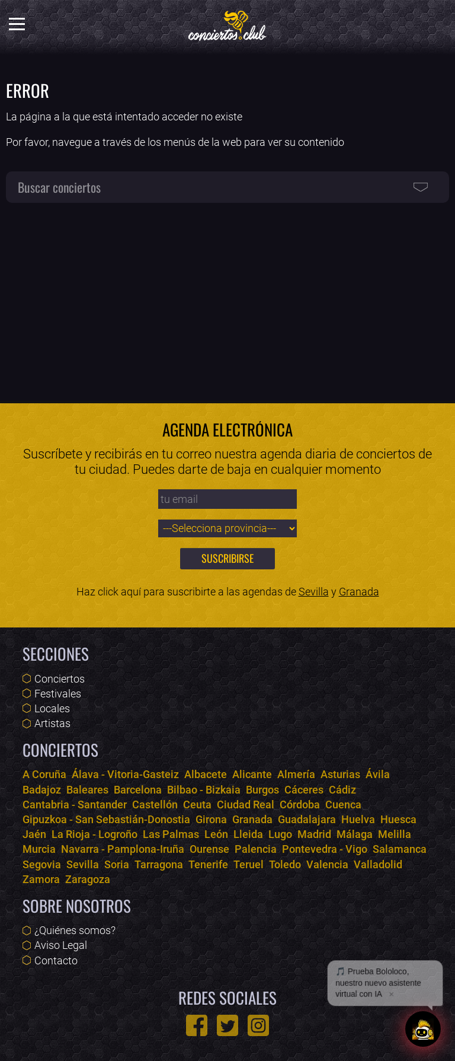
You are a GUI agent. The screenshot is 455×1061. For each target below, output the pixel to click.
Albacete (205, 774)
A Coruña (44, 774)
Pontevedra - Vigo (324, 849)
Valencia (327, 864)
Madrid (314, 834)
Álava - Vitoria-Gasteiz (125, 774)
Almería (296, 774)
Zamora (41, 879)
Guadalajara (307, 819)
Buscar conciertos (59, 186)
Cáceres (303, 789)
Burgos (262, 789)
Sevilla (314, 591)
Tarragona (158, 864)
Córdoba (300, 804)
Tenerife (208, 864)
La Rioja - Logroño (94, 834)
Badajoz (42, 789)
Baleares (87, 789)
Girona (211, 819)
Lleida (248, 834)
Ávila (378, 774)
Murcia (39, 849)
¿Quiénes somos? (75, 930)
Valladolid (378, 864)
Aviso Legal (60, 945)
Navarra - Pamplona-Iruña (122, 849)
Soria (116, 864)
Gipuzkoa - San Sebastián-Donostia (106, 819)
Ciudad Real (245, 804)
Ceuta (197, 804)
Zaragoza (87, 879)
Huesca (398, 819)
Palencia (256, 849)
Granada (359, 591)
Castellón (155, 804)
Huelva (358, 819)
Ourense (209, 849)
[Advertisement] (227, 297)
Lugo (280, 834)
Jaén (34, 834)
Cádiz (342, 789)
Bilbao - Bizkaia (204, 789)
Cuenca (343, 804)
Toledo (285, 864)
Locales (52, 708)
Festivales (57, 693)
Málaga (355, 834)
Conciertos (59, 679)
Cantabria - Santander (75, 804)
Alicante (252, 774)
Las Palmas (171, 834)
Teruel (248, 864)
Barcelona (138, 789)
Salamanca (400, 849)
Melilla (394, 834)
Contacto (56, 960)
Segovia (42, 864)
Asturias (340, 774)
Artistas (52, 723)
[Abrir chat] (423, 1029)
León (216, 834)
